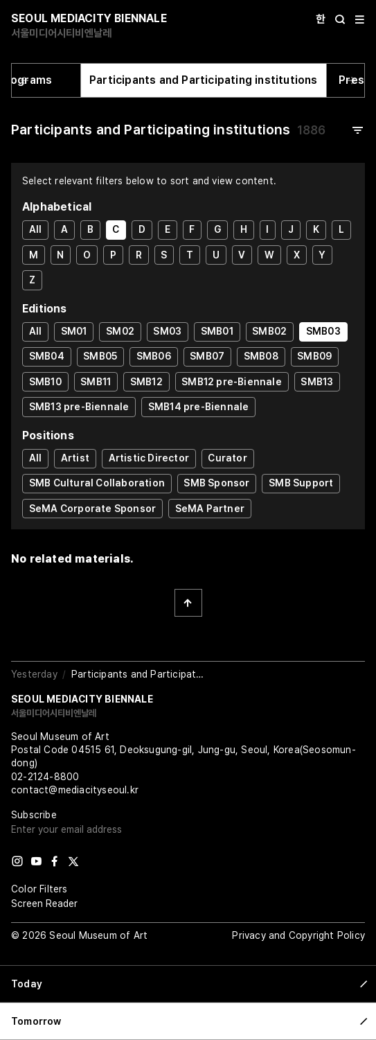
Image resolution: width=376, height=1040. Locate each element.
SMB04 (46, 356)
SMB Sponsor (216, 482)
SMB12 (146, 381)
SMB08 (261, 356)
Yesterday (34, 674)
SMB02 (269, 331)
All (35, 229)
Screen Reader (44, 903)
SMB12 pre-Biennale (231, 381)
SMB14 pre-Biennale (198, 406)
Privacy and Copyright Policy (298, 935)
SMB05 (100, 356)
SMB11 (95, 381)
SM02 (120, 331)
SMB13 (317, 381)
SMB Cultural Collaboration (97, 482)
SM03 (167, 331)
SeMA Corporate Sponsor (92, 508)
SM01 (74, 331)
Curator (227, 458)
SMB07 (207, 356)
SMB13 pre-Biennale (79, 406)
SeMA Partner (209, 508)
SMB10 (45, 381)
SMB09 (314, 356)
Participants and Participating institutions (203, 80)
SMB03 (323, 331)
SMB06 (153, 356)
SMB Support (301, 482)
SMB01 (217, 331)
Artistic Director (149, 458)
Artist (75, 458)
